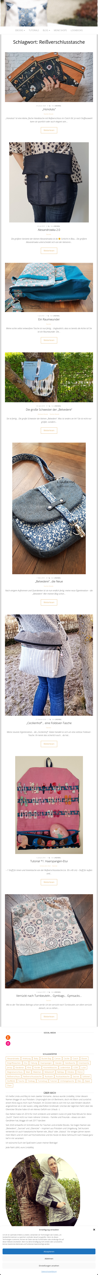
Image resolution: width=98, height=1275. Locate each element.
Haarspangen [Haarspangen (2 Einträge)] (46, 1063)
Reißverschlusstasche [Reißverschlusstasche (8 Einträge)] (32, 1076)
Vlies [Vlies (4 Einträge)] (79, 1081)
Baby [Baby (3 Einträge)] (36, 1058)
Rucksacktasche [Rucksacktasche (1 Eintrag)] (63, 1076)
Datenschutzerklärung (49, 1271)
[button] (94, 1229)
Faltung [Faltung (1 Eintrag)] (34, 1063)
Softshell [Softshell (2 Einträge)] (86, 1076)
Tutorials (34, 30)
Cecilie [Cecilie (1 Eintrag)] (66, 1058)
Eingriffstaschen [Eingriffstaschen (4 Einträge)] (14, 1063)
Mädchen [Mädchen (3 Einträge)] (37, 1072)
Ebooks (20, 30)
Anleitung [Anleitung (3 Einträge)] (27, 1058)
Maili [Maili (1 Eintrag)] (28, 1072)
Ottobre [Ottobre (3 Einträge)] (70, 1072)
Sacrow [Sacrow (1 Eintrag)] (76, 1076)
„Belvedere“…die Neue (49, 581)
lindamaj (58, 106)
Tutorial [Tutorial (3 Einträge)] (53, 1081)
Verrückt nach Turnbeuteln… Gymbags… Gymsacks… (49, 996)
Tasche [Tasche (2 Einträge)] (21, 1081)
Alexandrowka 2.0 (49, 230)
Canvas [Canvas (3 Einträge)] (57, 1058)
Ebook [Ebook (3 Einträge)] (84, 1058)
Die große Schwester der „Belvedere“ (49, 409)
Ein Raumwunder (49, 319)
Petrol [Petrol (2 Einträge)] (80, 1072)
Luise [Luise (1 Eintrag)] (83, 1067)
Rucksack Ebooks (43, 414)
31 (47, 406)
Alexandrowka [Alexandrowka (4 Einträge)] (13, 1058)
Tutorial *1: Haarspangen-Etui (49, 861)
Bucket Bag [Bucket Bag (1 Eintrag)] (46, 1058)
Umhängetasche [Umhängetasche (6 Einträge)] (67, 1081)
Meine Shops (60, 30)
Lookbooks (77, 30)
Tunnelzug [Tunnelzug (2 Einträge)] (42, 1081)
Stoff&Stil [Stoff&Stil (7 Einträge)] (11, 1081)
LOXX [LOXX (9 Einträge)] (75, 1067)
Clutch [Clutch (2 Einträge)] (75, 1058)
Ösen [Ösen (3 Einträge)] (9, 1085)
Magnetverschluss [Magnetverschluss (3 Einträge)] (15, 1072)
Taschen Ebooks (48, 114)
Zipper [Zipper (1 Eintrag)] (87, 1081)
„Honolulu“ (49, 109)
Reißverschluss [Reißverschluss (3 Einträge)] (13, 1076)
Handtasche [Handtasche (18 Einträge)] (70, 1063)
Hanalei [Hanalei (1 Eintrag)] (58, 1063)
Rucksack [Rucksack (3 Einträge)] (49, 1076)
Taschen (48, 234)
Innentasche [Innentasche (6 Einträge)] (84, 1063)
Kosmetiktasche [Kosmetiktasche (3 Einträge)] (50, 1067)
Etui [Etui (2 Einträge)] (25, 1063)
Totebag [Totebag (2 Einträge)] (31, 1081)
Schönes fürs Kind (45, 866)
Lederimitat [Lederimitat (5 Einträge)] (65, 1067)
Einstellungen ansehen (49, 1265)
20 (47, 578)
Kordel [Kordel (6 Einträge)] (37, 1067)
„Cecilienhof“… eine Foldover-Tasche (49, 723)
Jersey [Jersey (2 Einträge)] (9, 1067)
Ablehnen (49, 1258)
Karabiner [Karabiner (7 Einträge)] (20, 1067)
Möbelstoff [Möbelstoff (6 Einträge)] (49, 1072)
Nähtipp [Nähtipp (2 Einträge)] (60, 1072)
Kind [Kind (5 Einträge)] (29, 1067)
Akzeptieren (49, 1251)
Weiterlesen (49, 130)
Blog (46, 30)
